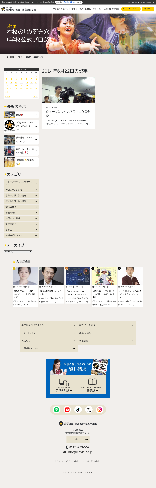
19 (21, 86)
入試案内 (107, 9)
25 (16, 89)
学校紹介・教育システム (61, 9)
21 (31, 86)
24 (11, 89)
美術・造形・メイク (21, 235)
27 (27, 89)
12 (21, 82)
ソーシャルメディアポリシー (92, 461)
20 (27, 86)
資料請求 (148, 9)
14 (31, 82)
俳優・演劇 (21, 213)
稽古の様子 (21, 207)
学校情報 (115, 9)
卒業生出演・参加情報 (21, 195)
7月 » (35, 96)
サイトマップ (59, 461)
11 (16, 82)
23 (7, 89)
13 (27, 82)
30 (7, 92)
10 (11, 82)
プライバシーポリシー (73, 461)
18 (16, 86)
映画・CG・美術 (21, 218)
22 (36, 86)
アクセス (80, 439)
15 (36, 82)
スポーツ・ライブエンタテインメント (21, 183)
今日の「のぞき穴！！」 (21, 190)
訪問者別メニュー (147, 2)
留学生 (21, 230)
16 (7, 86)
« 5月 (7, 96)
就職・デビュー (98, 9)
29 (36, 89)
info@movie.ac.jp (78, 452)
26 (21, 89)
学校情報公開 (133, 2)
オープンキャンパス (131, 9)
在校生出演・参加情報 (21, 201)
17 (11, 86)
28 (31, 89)
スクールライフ (48, 333)
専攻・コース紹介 (77, 9)
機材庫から (21, 224)
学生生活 (88, 9)
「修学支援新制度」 (70, 2)
